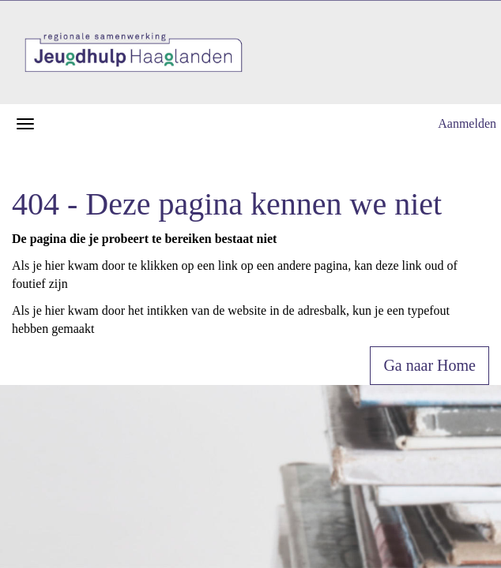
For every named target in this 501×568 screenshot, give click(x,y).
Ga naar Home (429, 365)
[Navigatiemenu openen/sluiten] (25, 123)
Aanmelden (467, 123)
